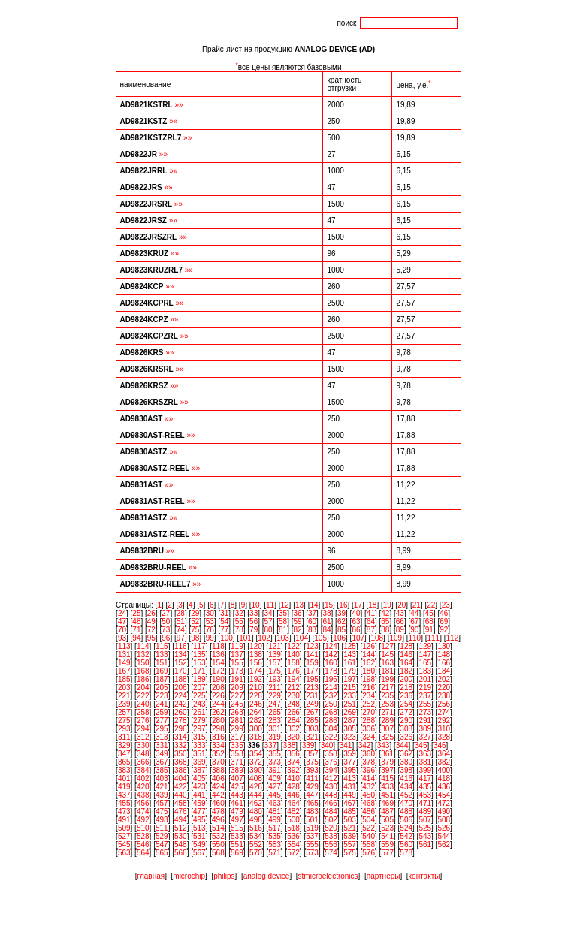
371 (237, 762)
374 (293, 762)
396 (368, 770)
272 (406, 712)
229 (274, 696)
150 (143, 663)
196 (331, 679)
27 (166, 613)
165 (424, 663)
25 (136, 613)
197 (349, 679)
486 (368, 811)
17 (358, 605)
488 (406, 811)
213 (312, 687)
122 (293, 646)
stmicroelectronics (328, 876)
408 (255, 778)
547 (162, 844)
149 (124, 663)
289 (387, 720)
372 (255, 762)
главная (151, 876)
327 (424, 737)
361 (387, 754)
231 (312, 696)
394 (331, 770)
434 (406, 787)
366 (143, 762)
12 (284, 605)
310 (443, 729)
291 (424, 720)
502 (331, 820)
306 (368, 729)
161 (349, 663)
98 (195, 638)
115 (162, 646)
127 (387, 646)
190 (218, 679)
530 (180, 836)
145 (387, 654)
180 (368, 671)
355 (274, 754)
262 (218, 712)
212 (293, 687)
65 (385, 621)
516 (255, 828)
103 (282, 638)
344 (402, 745)
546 (143, 844)
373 (274, 762)
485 (349, 811)
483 (312, 811)
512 (180, 828)
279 (199, 720)
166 (443, 663)
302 (293, 729)
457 (162, 803)
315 (199, 737)
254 (406, 704)
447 (312, 795)
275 (124, 720)
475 (162, 811)
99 (210, 638)
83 (312, 630)
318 (255, 737)
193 (274, 679)
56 (253, 621)
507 (424, 820)
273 (424, 712)
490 (443, 811)
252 (368, 704)
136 (218, 654)
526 (443, 828)
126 (368, 646)
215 (349, 687)
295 (162, 729)
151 (162, 663)
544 (443, 836)
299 (237, 729)
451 (387, 795)
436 (443, 787)
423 (199, 787)
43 (400, 613)
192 (255, 679)
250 (331, 704)
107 (358, 638)
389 (237, 770)
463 (274, 803)
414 (368, 778)
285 (312, 720)
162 (368, 663)
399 (424, 770)
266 (293, 712)
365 (124, 762)
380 (406, 762)
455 (124, 803)
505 (387, 820)
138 (255, 654)
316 (218, 737)
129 (424, 646)
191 (237, 679)
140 (293, 654)
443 (237, 795)
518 (293, 828)
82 (298, 630)
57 (268, 621)
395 (349, 770)
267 (312, 712)
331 (162, 745)
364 (443, 754)
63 (356, 621)
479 (237, 811)
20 (401, 605)
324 (368, 737)
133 (162, 654)
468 (368, 803)
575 (349, 853)
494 (180, 820)
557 (349, 844)
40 (356, 613)
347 (124, 754)
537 (312, 836)
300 (255, 729)
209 (237, 687)
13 (299, 605)
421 (162, 787)
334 (218, 745)
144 (368, 654)
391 (274, 770)
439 (162, 795)
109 (395, 638)
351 (199, 754)
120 (255, 646)
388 (218, 770)
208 (218, 687)
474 (143, 811)
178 (331, 671)
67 (414, 621)
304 (331, 729)
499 (274, 820)
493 (162, 820)
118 (218, 646)
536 (293, 836)
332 (180, 745)
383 (124, 770)
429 (312, 787)
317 (237, 737)
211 (274, 687)
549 (199, 844)
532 (218, 836)
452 (406, 795)
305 (349, 729)
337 (270, 745)
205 (162, 687)
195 (312, 679)
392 (293, 770)
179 (349, 671)
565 (162, 853)
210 (255, 687)
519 (312, 828)
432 (368, 787)
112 (452, 638)
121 (274, 646)
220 (443, 687)
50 (166, 621)
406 (218, 778)
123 (312, 646)
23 (446, 605)
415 (387, 778)
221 (124, 696)
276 (143, 720)
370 (218, 762)
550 (218, 844)
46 (444, 613)
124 (331, 646)
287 (349, 720)
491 (124, 820)
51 (181, 621)
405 (199, 778)
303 (312, 729)
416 (406, 778)
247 (274, 704)
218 (406, 687)
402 (143, 778)
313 (162, 737)
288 (368, 720)
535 (274, 836)
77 (224, 630)
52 (195, 621)
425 (237, 787)
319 (274, 737)
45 (429, 613)
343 (383, 745)
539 (349, 836)
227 (237, 696)
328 (443, 737)
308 (406, 729)
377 (349, 762)
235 (387, 696)
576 (368, 853)
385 (162, 770)
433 (387, 787)
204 (143, 687)
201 (424, 679)
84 (326, 630)
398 (406, 770)
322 (331, 737)
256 (443, 704)
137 (237, 654)
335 (237, 745)
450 (368, 795)
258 (143, 712)
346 (440, 745)
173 (237, 671)
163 (387, 663)
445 (274, 795)
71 (136, 630)
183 (424, 671)
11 (270, 605)
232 (331, 696)
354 (255, 754)
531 (199, 836)
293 (124, 729)
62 (341, 621)
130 (443, 646)
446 (293, 795)
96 (166, 638)
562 (443, 844)
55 (239, 621)
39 (341, 613)
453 (424, 795)
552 (255, 844)
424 (218, 787)
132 (143, 654)
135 (199, 654)
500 (293, 820)
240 (143, 704)
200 (406, 679)
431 (349, 787)
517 (274, 828)
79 (253, 630)
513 (199, 828)
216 (368, 687)
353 (237, 754)
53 (210, 621)
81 (283, 630)
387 (199, 770)
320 (293, 737)
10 (256, 605)
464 (293, 803)
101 (245, 638)
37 (312, 613)
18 (372, 605)
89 (400, 630)
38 (326, 613)
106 (339, 638)
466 (331, 803)
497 (237, 820)
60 (312, 621)
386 (180, 770)
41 (371, 613)
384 (143, 770)
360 (368, 754)
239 (124, 704)
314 (180, 737)
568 (218, 853)
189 (199, 679)
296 (180, 729)
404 (180, 778)
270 (368, 712)
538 (331, 836)
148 (443, 654)
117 (199, 646)
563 (124, 853)
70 (122, 630)
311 (124, 737)
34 (268, 613)
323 (349, 737)
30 (210, 613)
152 (180, 663)
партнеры (383, 876)
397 (387, 770)
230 (293, 696)
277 (162, 720)
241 (162, 704)
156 (255, 663)
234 (368, 696)
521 (349, 828)
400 (443, 770)
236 (406, 696)
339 (308, 745)
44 (414, 613)
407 (237, 778)
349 (162, 754)
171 (199, 671)
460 (218, 803)
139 (274, 654)
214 (331, 687)
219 (424, 687)
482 (293, 811)
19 (387, 605)
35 (283, 613)
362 (406, 754)
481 (274, 811)
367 (162, 762)
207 (199, 687)
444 (255, 795)
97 (181, 638)
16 (343, 605)
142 (331, 654)
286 (331, 720)
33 (253, 613)
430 (331, 787)
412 (331, 778)
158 (293, 663)
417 (424, 778)
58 (283, 621)
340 (327, 745)
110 (414, 638)
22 (431, 605)
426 (255, 787)
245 (237, 704)
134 (180, 654)
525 (424, 828)
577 (387, 853)
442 (218, 795)
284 (293, 720)
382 (443, 762)
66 (400, 621)
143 (349, 654)
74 (181, 630)
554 (293, 844)
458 (180, 803)
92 (444, 630)
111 (433, 638)
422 (180, 787)
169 (162, 671)
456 (143, 803)
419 (124, 787)
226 (218, 696)
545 (124, 844)
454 (443, 795)
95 (151, 638)
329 (124, 745)
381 (424, 762)
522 (368, 828)
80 (268, 630)
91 (429, 630)
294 (143, 729)
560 (406, 844)
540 (368, 836)
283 (274, 720)
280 (218, 720)
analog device (266, 876)
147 (424, 654)
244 (218, 704)
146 (406, 654)
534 (255, 836)
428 (293, 787)
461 (237, 803)
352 (218, 754)
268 (331, 712)
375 (312, 762)
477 (199, 811)
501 (312, 820)
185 (124, 679)
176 (293, 671)
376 (331, 762)
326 (406, 737)
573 (312, 853)
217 (387, 687)
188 (180, 679)
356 (293, 754)
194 (293, 679)
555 (312, 844)
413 (349, 778)
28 (181, 613)
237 (424, 696)
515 (237, 828)
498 (255, 820)
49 (151, 621)
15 (329, 605)
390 (255, 770)
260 (180, 712)
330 (143, 745)
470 (406, 803)
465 (312, 803)
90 (414, 630)
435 (424, 787)
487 (387, 811)
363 (424, 754)
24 (122, 613)
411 (312, 778)
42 (385, 613)
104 (301, 638)
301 (274, 729)
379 (387, 762)
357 (312, 754)
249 (312, 704)
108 (376, 638)
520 (331, 828)
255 (424, 704)
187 (162, 679)
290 (406, 720)
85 (341, 630)
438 (143, 795)
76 (210, 630)
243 (199, 704)
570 (255, 853)
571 (274, 853)
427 (274, 787)
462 (255, 803)
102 (264, 638)
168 (143, 671)
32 (239, 613)
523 (387, 828)
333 (199, 745)
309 (424, 729)
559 (387, 844)
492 (143, 820)
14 (314, 605)
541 (387, 836)
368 (180, 762)
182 (406, 671)
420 (143, 787)
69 (444, 621)
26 (151, 613)
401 (124, 778)
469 (387, 803)
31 (224, 613)
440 (180, 795)
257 (124, 712)
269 (349, 712)
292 (443, 720)
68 (429, 621)
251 (349, 704)
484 (331, 811)
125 (349, 646)
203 (124, 687)
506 (406, 820)
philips (223, 876)
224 (180, 696)
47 (122, 621)
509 (124, 828)
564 (143, 853)
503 (349, 820)
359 (349, 754)
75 (195, 630)
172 (218, 671)
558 (368, 844)
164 (406, 663)
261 (199, 712)
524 (406, 828)
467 (349, 803)
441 (199, 795)
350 (180, 754)
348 (143, 754)
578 (406, 853)
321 (312, 737)
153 (199, 663)
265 (274, 712)
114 (143, 646)
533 (237, 836)
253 (387, 704)
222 (143, 696)
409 (274, 778)
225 (199, 696)
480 (255, 811)
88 (385, 630)
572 (293, 853)
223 (162, 696)
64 (371, 621)
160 (331, 663)
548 (180, 844)
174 (255, 671)
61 (326, 621)
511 (162, 828)
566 (180, 853)
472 (443, 803)
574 (331, 853)
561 (424, 844)
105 (320, 638)
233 (349, 696)
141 (312, 654)
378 (368, 762)
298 (218, 729)
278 (180, 720)
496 (218, 820)
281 (237, 720)
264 (255, 712)
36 (298, 613)
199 (387, 679)
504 (368, 820)
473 (124, 811)
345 (421, 745)
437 (124, 795)
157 (274, 663)
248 (293, 704)
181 (387, 671)
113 (124, 646)
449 (349, 795)
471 (424, 803)
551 (237, 844)
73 (166, 630)
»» (178, 105)
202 (443, 679)
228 (255, 696)
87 (371, 630)
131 (124, 654)
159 (312, 663)
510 (143, 828)
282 (255, 720)
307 (387, 729)
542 (406, 836)
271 (387, 712)
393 (312, 770)
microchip (189, 876)
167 (124, 671)
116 (180, 646)
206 (180, 687)
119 (237, 646)
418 (443, 778)
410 (293, 778)
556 (331, 844)
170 (180, 671)
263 (237, 712)
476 (180, 811)
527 (124, 836)
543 (424, 836)
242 (180, 704)
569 (237, 853)
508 (443, 820)
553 (274, 844)
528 (143, 836)
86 (356, 630)
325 (387, 737)
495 (199, 820)
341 (346, 745)
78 (239, 630)
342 (364, 745)
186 (143, 679)
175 (274, 671)
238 (443, 696)
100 (226, 638)
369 (199, 762)
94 (136, 638)
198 (368, 679)
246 (255, 704)
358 (331, 754)
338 (289, 745)
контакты (424, 876)
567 (199, 853)
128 (406, 646)
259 (162, 712)
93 (122, 638)
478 (218, 811)
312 (143, 737)
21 (416, 605)
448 (331, 795)
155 (237, 663)
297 (199, 729)
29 (195, 613)
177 (312, 671)
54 (224, 621)
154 (218, 663)
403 (162, 778)
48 (136, 621)
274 (443, 712)
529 (162, 836)
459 (199, 803)
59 (298, 621)
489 (424, 811)
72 (151, 630)
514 (218, 828)
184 (443, 671)
